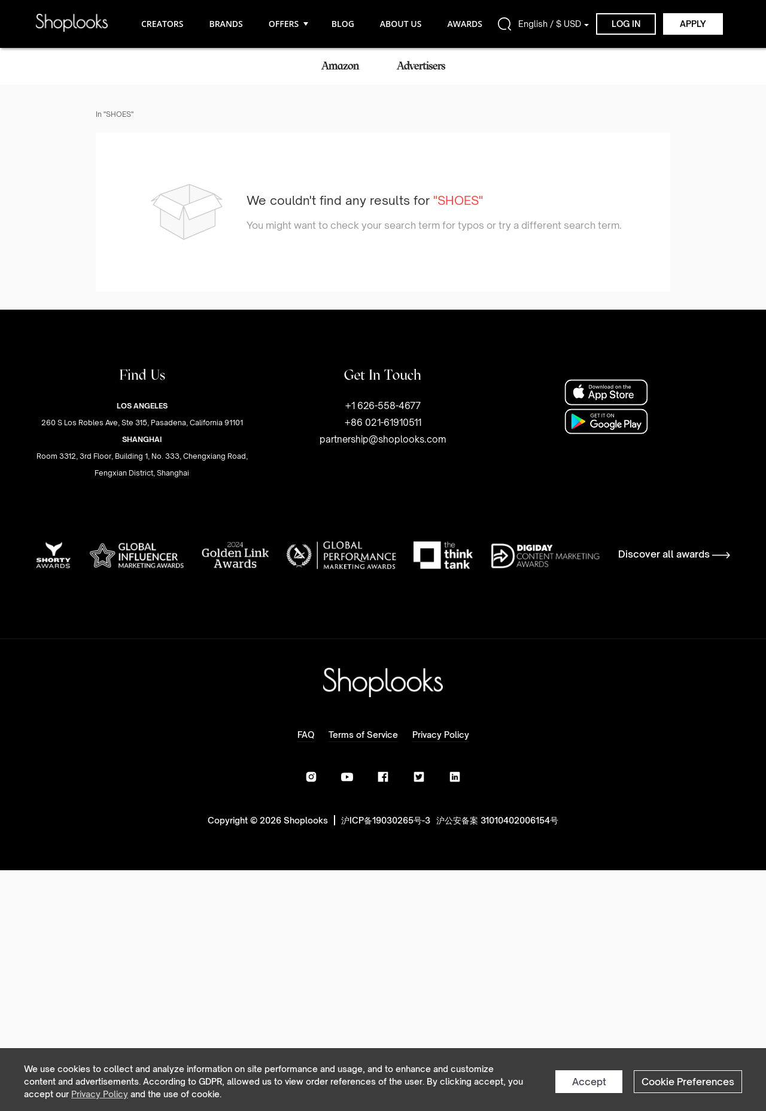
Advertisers (421, 65)
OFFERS (287, 23)
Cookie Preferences (688, 1082)
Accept (589, 1082)
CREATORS (162, 23)
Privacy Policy (99, 1094)
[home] (72, 24)
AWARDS (464, 23)
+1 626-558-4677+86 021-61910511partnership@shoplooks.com (383, 422)
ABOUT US (401, 23)
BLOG (343, 23)
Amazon (340, 65)
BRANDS (225, 23)
